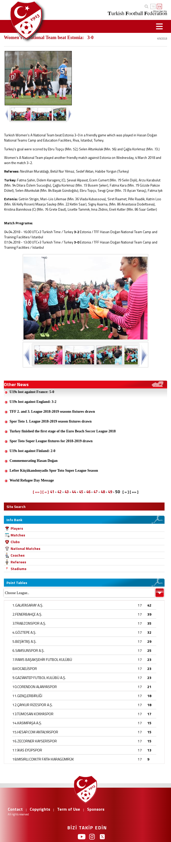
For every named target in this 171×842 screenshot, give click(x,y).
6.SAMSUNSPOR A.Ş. (28, 650)
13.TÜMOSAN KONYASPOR (32, 714)
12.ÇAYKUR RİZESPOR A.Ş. (32, 704)
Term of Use (68, 809)
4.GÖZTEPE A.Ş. (24, 632)
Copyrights (40, 809)
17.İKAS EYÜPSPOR (27, 750)
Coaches (18, 555)
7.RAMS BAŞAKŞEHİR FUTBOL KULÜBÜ (42, 659)
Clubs (15, 541)
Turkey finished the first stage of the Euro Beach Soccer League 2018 (63, 431)
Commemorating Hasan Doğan (34, 461)
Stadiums (18, 568)
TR (153, 7)
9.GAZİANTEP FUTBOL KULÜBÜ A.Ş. (39, 677)
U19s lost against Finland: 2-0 (32, 451)
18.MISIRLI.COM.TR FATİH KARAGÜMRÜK (43, 759)
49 (110, 492)
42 (59, 492)
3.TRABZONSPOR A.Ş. (29, 623)
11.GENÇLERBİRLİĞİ (27, 695)
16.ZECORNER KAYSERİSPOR (34, 741)
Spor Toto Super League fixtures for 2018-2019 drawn (51, 441)
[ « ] (45, 491)
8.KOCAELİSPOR (24, 668)
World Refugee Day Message (32, 480)
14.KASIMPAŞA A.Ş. (27, 723)
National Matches (25, 548)
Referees (18, 562)
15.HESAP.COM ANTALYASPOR (35, 732)
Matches (18, 535)
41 (52, 492)
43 (67, 492)
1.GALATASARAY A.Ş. (27, 605)
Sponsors (95, 809)
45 (81, 492)
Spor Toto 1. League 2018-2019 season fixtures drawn (51, 421)
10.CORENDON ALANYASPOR (34, 686)
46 (88, 492)
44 (74, 492)
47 (96, 492)
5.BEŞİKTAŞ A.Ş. (24, 641)
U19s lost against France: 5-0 (32, 392)
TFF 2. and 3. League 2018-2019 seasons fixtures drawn (52, 411)
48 (103, 492)
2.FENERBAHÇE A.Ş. (27, 614)
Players (17, 528)
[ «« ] (37, 491)
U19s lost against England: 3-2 (33, 402)
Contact (15, 809)
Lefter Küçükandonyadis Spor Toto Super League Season (54, 470)
